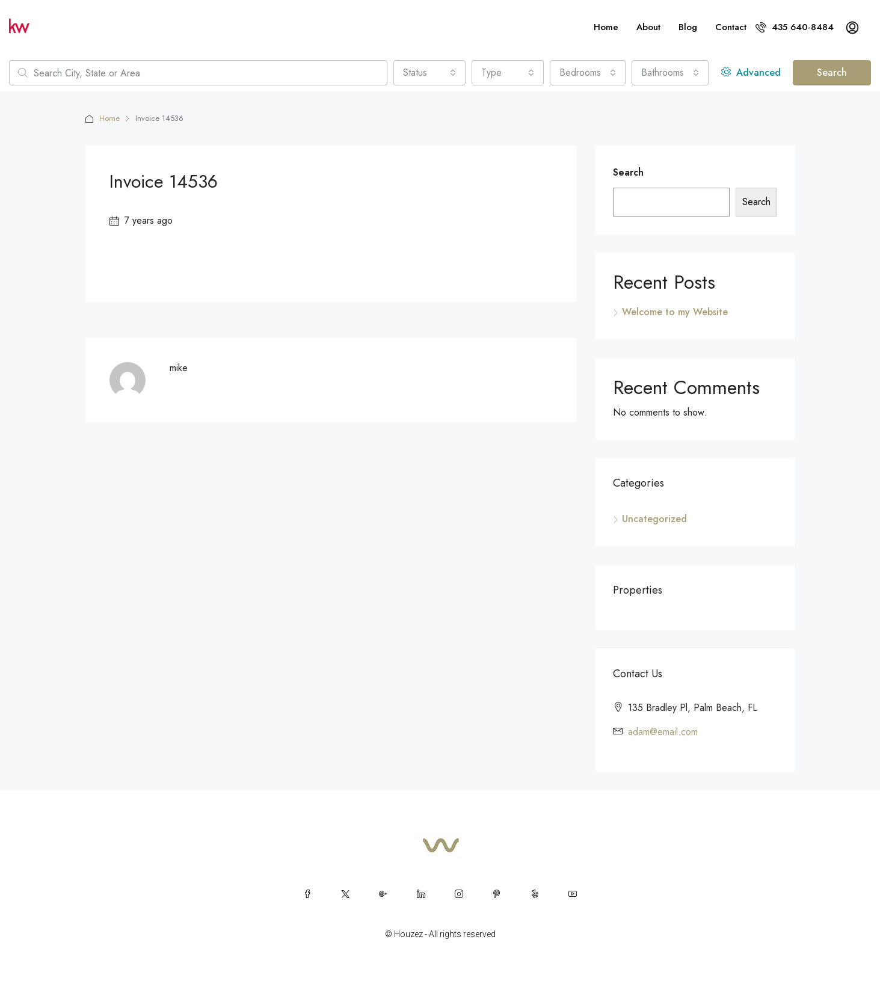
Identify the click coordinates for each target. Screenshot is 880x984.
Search (832, 72)
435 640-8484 (794, 27)
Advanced (751, 72)
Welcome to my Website (675, 312)
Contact (730, 27)
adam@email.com (663, 732)
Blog (687, 27)
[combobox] (429, 72)
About (648, 27)
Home (606, 27)
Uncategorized (654, 519)
